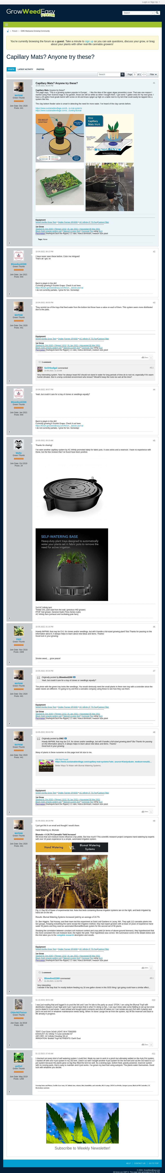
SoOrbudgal (50, 368)
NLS (100, 231)
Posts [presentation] (11, 69)
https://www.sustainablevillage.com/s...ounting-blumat (58, 110)
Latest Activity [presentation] (25, 69)
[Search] (138, 13)
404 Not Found (61, 759)
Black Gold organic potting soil (49, 231)
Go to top (154, 1163)
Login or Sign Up (151, 2)
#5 (154, 440)
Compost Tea (87, 231)
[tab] (11, 69)
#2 (154, 252)
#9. (152, 978)
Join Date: (14, 106)
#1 (154, 83)
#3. (152, 368)
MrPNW (19, 95)
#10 (153, 1000)
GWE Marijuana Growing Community (35, 31)
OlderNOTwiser (19, 1012)
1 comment (46, 362)
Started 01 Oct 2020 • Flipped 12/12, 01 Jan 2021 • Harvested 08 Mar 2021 (68, 229)
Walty (19, 453)
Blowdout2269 (18, 264)
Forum (14, 31)
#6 (154, 627)
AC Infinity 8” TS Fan (88, 222)
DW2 (18, 639)
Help (128, 1163)
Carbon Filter (103, 222)
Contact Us (140, 1163)
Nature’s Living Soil (71, 231)
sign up (89, 41)
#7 (154, 671)
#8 (154, 732)
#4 (154, 390)
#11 (153, 1054)
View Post (74, 677)
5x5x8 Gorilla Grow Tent (46, 222)
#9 (154, 821)
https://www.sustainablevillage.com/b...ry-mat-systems (59, 108)
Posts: (16, 108)
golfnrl (18, 1066)
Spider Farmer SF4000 (68, 222)
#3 (154, 303)
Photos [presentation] (40, 69)
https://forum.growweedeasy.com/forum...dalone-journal (59, 288)
